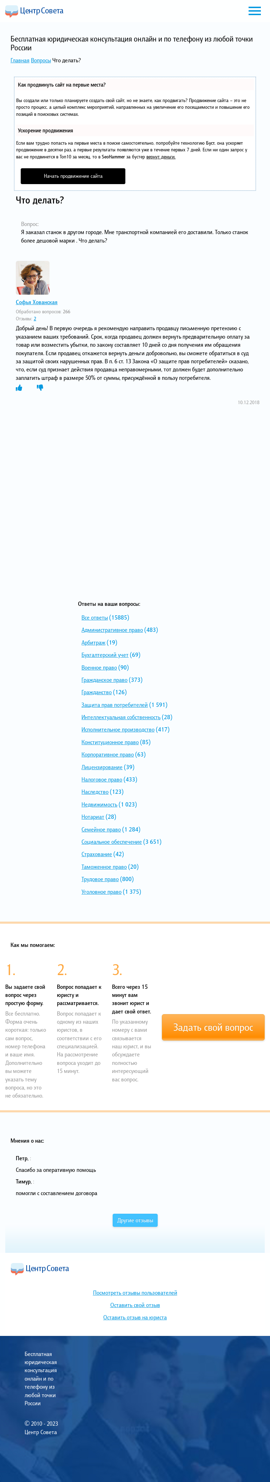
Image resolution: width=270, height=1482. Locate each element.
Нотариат (92, 816)
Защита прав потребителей (114, 705)
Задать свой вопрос (213, 1027)
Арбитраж (93, 642)
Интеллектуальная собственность (120, 717)
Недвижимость (99, 804)
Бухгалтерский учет (105, 655)
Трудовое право (100, 879)
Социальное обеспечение (111, 841)
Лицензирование (102, 767)
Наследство (94, 791)
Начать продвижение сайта (73, 176)
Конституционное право (110, 742)
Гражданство (96, 692)
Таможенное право (104, 866)
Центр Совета (34, 11)
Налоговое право (101, 779)
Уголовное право (101, 891)
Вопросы (41, 60)
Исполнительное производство (117, 729)
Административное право (112, 630)
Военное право (99, 667)
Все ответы (94, 617)
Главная (20, 60)
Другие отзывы (135, 1220)
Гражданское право (104, 680)
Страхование (96, 854)
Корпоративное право (107, 754)
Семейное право (101, 829)
